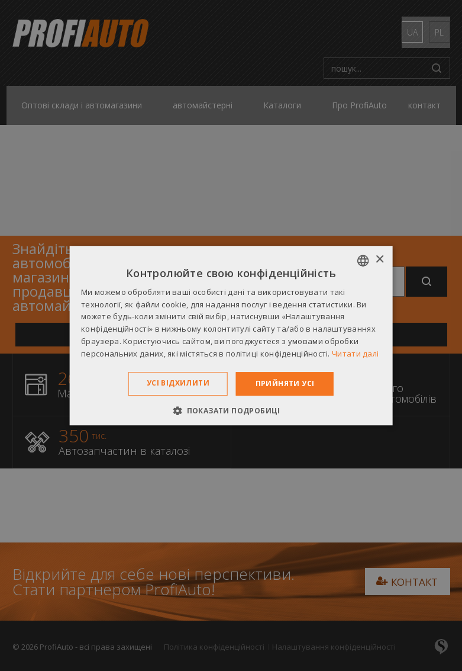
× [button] (379, 259)
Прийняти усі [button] (285, 383)
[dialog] (231, 335)
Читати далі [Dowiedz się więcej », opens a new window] (355, 353)
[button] (231, 410)
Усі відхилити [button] (178, 383)
